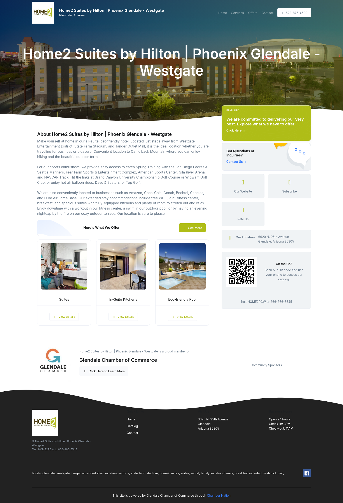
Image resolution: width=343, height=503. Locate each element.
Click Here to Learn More (104, 371)
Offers (252, 13)
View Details (64, 316)
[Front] (44, 13)
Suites (64, 299)
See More (192, 228)
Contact (267, 13)
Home (222, 13)
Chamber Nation (219, 495)
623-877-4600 (294, 13)
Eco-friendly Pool (182, 299)
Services (237, 13)
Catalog (132, 426)
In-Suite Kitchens (123, 299)
